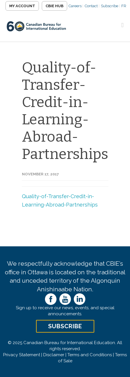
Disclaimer (53, 354)
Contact (91, 6)
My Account (22, 6)
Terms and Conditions (89, 354)
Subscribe (109, 6)
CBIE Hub (54, 6)
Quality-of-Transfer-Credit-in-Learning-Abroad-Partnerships (65, 111)
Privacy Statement (21, 354)
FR (123, 6)
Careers (75, 6)
